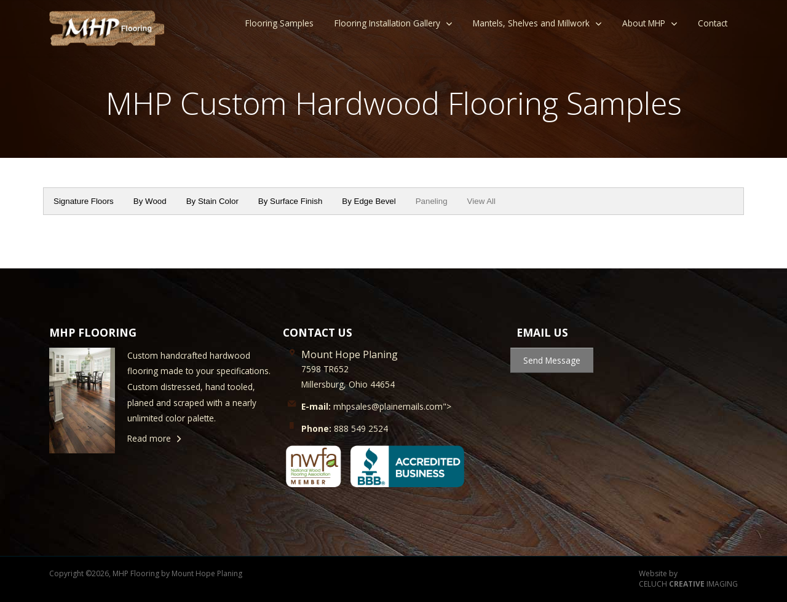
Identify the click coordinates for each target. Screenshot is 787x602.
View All (481, 201)
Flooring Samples (279, 23)
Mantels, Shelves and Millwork (531, 23)
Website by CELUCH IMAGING (688, 579)
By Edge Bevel (368, 201)
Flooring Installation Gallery (387, 23)
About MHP (643, 23)
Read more (149, 438)
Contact (712, 23)
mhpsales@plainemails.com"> (376, 406)
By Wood (150, 201)
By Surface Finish (290, 201)
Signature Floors (83, 201)
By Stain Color (212, 201)
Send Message (551, 360)
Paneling (432, 201)
